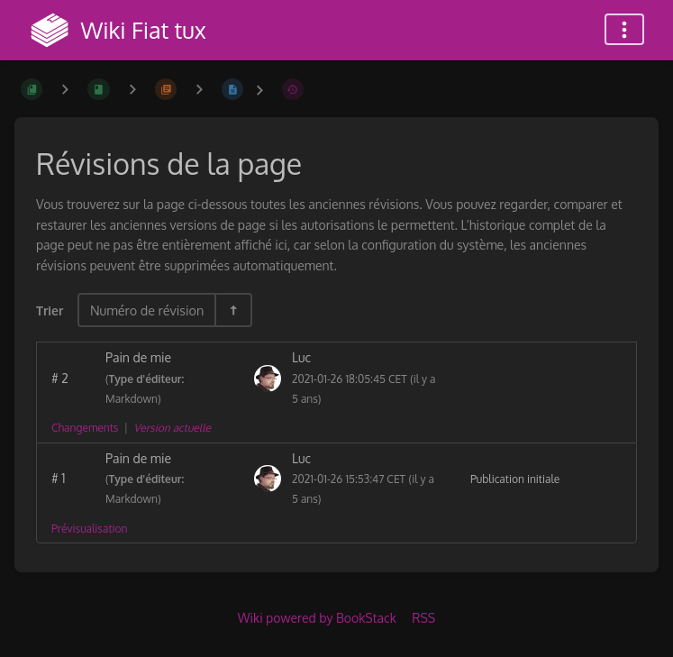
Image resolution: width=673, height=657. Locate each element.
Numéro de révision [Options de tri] (147, 310)
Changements (84, 427)
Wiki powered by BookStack (317, 617)
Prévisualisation (89, 528)
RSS (423, 617)
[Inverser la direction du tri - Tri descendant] (232, 310)
